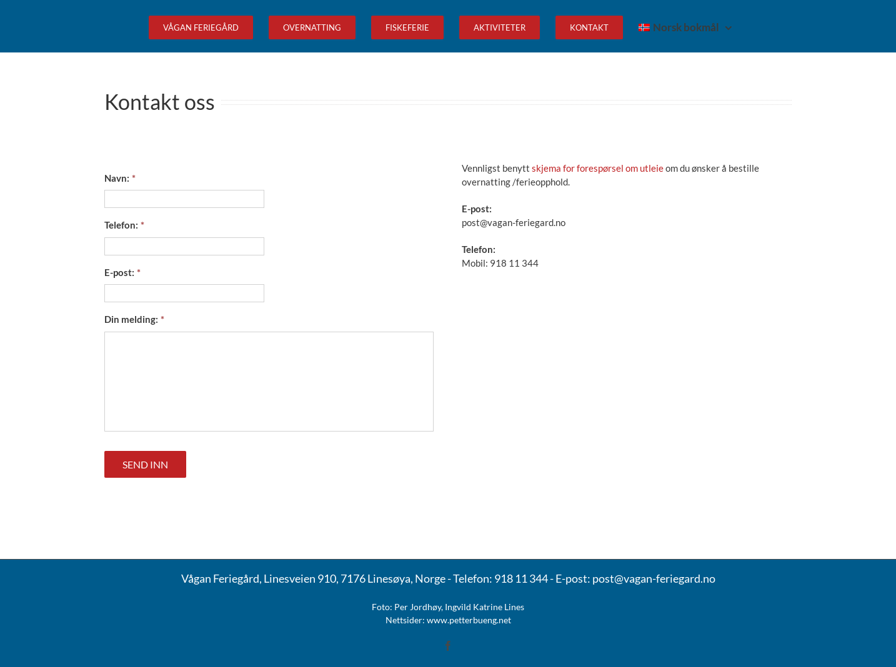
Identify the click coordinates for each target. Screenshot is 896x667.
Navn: (120, 178)
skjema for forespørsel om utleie (598, 168)
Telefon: (124, 224)
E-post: (122, 272)
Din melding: (134, 319)
